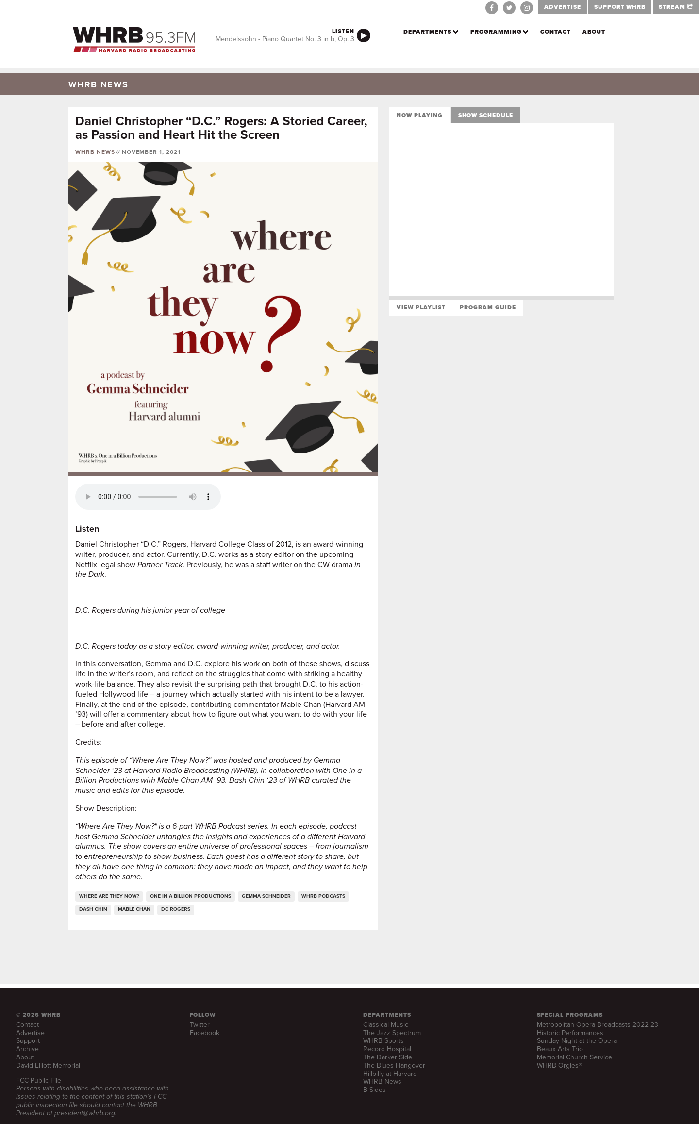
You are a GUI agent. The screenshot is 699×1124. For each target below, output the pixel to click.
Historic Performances (570, 1033)
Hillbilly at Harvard (390, 1074)
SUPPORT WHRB (620, 6)
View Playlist (421, 307)
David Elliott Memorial (48, 1065)
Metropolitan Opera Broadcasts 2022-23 (597, 1025)
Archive (27, 1049)
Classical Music (385, 1025)
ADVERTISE (562, 6)
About (593, 31)
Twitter (200, 1025)
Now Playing (420, 115)
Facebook (204, 1033)
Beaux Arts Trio (560, 1049)
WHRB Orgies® (559, 1065)
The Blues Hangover (394, 1065)
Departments (427, 31)
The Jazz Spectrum (392, 1033)
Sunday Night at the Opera (577, 1041)
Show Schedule (485, 115)
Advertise (30, 1033)
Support (28, 1041)
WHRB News (95, 152)
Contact (555, 31)
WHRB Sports (383, 1041)
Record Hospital (387, 1049)
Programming (496, 31)
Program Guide (488, 307)
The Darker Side (387, 1057)
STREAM (676, 6)
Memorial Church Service (574, 1057)
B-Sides (374, 1090)
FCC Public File (38, 1080)
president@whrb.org (84, 1113)
